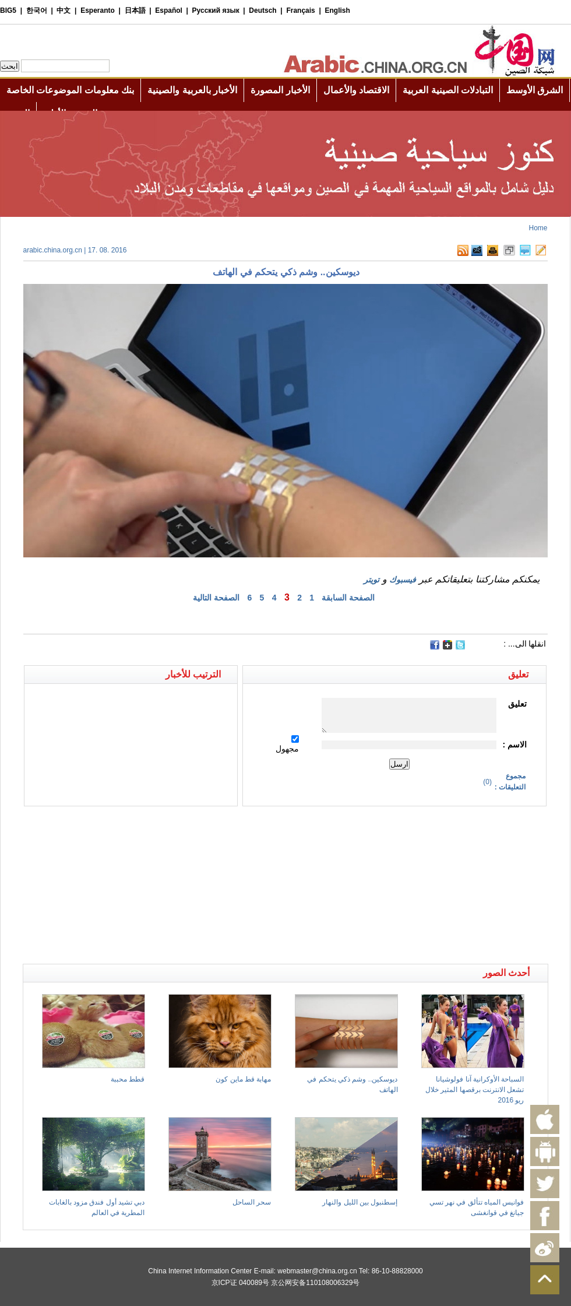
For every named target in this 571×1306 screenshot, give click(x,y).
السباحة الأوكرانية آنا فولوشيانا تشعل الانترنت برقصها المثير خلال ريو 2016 (474, 1089)
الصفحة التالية (216, 597)
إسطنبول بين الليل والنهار (359, 1202)
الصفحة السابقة (348, 597)
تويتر (371, 579)
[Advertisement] (154, 826)
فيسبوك (402, 579)
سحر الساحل (251, 1202)
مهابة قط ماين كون (243, 1079)
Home (537, 228)
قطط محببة (127, 1079)
